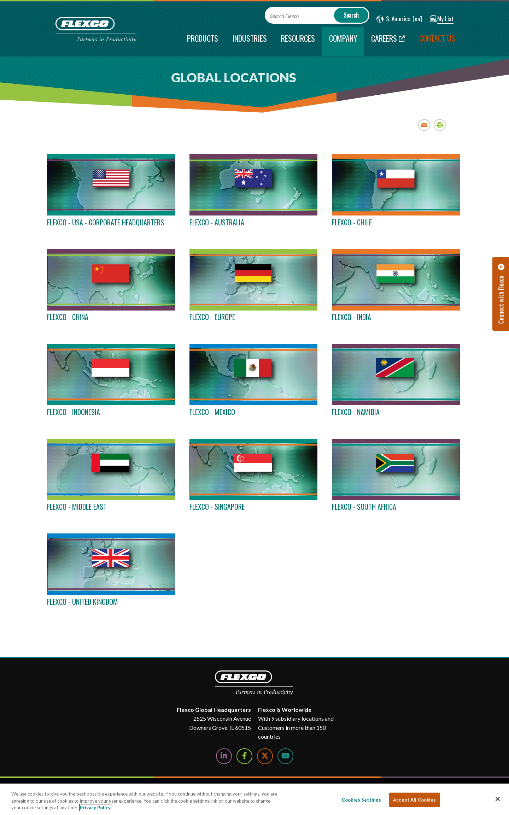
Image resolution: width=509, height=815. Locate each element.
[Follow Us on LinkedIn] (224, 756)
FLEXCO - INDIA (351, 317)
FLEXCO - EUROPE (212, 317)
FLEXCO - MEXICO (212, 412)
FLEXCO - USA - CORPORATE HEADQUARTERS (105, 222)
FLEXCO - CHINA (67, 317)
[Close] (497, 799)
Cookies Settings (361, 799)
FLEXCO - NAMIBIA (356, 412)
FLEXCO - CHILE (352, 222)
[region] (254, 799)
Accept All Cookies (414, 799)
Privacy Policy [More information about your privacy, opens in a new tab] (95, 807)
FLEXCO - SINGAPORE (217, 506)
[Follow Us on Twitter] (265, 756)
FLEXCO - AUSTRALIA (216, 222)
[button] (393, 19)
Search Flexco (284, 16)
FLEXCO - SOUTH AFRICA (364, 506)
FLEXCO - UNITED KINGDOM (82, 601)
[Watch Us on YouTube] (285, 756)
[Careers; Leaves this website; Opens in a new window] (388, 41)
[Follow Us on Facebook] (244, 756)
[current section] (343, 41)
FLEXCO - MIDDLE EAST (77, 506)
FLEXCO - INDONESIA (73, 412)
